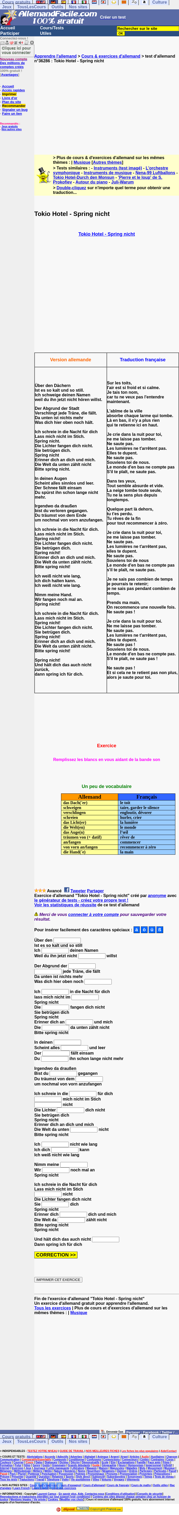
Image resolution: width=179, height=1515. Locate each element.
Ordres (133, 1471)
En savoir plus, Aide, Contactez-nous (81, 1493)
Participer (9, 33)
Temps (148, 1476)
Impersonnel (153, 1465)
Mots (142, 1468)
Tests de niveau (164, 1476)
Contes (144, 1459)
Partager (95, 891)
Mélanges (6, 1471)
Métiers (37, 1471)
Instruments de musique (108, 173)
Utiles (45, 33)
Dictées (64, 1462)
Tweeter (78, 891)
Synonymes (134, 1476)
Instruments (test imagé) (118, 168)
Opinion (122, 1471)
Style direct (83, 1476)
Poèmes (80, 1473)
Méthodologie (22, 1471)
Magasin (91, 1468)
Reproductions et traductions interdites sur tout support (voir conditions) (45, 1496)
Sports (69, 1476)
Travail (40, 1479)
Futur (18, 1465)
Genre (36, 1465)
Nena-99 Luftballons (155, 173)
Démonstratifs (90, 1462)
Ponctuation (49, 1473)
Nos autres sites (12, 129)
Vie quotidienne (80, 1479)
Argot (124, 1456)
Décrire (75, 1462)
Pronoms (111, 1473)
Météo (48, 1471)
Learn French (21, 1488)
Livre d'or (9, 98)
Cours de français (118, 1485)
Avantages (9, 75)
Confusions (94, 1459)
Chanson (171, 1456)
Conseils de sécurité (149, 1493)
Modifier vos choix (71, 1499)
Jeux (6, 7)
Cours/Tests (52, 28)
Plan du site (11, 102)
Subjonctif (98, 1476)
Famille (141, 1462)
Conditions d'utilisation (120, 1493)
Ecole (105, 1462)
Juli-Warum (122, 182)
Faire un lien (12, 114)
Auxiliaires (157, 1456)
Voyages (119, 1479)
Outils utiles (160, 1485)
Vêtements (133, 1479)
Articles (135, 1456)
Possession (66, 1473)
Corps (170, 1459)
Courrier (19, 1462)
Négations (108, 1471)
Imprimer (9, 94)
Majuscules (117, 1468)
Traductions (26, 1479)
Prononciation (128, 1473)
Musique (82, 162)
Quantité (31, 1476)
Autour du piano (92, 182)
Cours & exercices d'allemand (110, 56)
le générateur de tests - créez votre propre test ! (81, 900)
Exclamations (126, 1462)
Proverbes (146, 1473)
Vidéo (65, 1479)
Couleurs (5, 1462)
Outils (57, 7)
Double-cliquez (71, 188)
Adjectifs (62, 1456)
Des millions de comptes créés (13, 63)
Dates (39, 1462)
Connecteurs (130, 1459)
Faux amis (154, 1462)
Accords (50, 1456)
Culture (159, 1437)
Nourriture (93, 1471)
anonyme (157, 895)
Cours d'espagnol (70, 1485)
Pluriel (22, 1473)
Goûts (46, 1465)
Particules (160, 1471)
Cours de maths (141, 1485)
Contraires (157, 1459)
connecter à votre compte (93, 914)
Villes (95, 1479)
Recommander (13, 106)
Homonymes (136, 1465)
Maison (103, 1468)
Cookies (53, 1499)
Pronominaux (96, 1473)
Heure (122, 1465)
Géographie (109, 1465)
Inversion (17, 1468)
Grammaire (59, 1465)
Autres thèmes (107, 162)
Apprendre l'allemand (55, 56)
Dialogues (51, 1462)
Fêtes (27, 1465)
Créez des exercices (63, 1488)
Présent (5, 1476)
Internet (5, 1468)
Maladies (131, 1468)
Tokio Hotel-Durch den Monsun (83, 177)
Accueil (7, 28)
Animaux (102, 1456)
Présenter (18, 1476)
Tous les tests (8, 1479)
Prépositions (162, 1473)
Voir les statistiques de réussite (65, 905)
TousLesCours (31, 7)
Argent (114, 1456)
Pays (13, 1473)
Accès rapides (13, 90)
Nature (58, 1471)
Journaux (39, 1468)
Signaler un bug (15, 110)
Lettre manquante (58, 1468)
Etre (113, 1462)
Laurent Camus (46, 1493)
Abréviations (35, 1456)
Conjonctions (111, 1459)
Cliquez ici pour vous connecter (16, 50)
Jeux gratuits (10, 126)
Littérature (77, 1468)
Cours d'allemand (94, 1485)
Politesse (33, 1473)
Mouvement (155, 1468)
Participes (146, 1471)
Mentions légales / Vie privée (28, 1499)
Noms (81, 1471)
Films (166, 1462)
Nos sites (78, 7)
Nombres (70, 1471)
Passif (172, 1471)
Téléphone (53, 1479)
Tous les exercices (52, 1308)
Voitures (106, 1479)
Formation (6, 1465)
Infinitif (167, 1465)
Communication (10, 1459)
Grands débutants (79, 1465)
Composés (60, 1459)
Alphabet (89, 1456)
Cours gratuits (16, 1437)
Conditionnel (77, 1459)
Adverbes (76, 1456)
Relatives (57, 1476)
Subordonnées (116, 1476)
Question (44, 1476)
